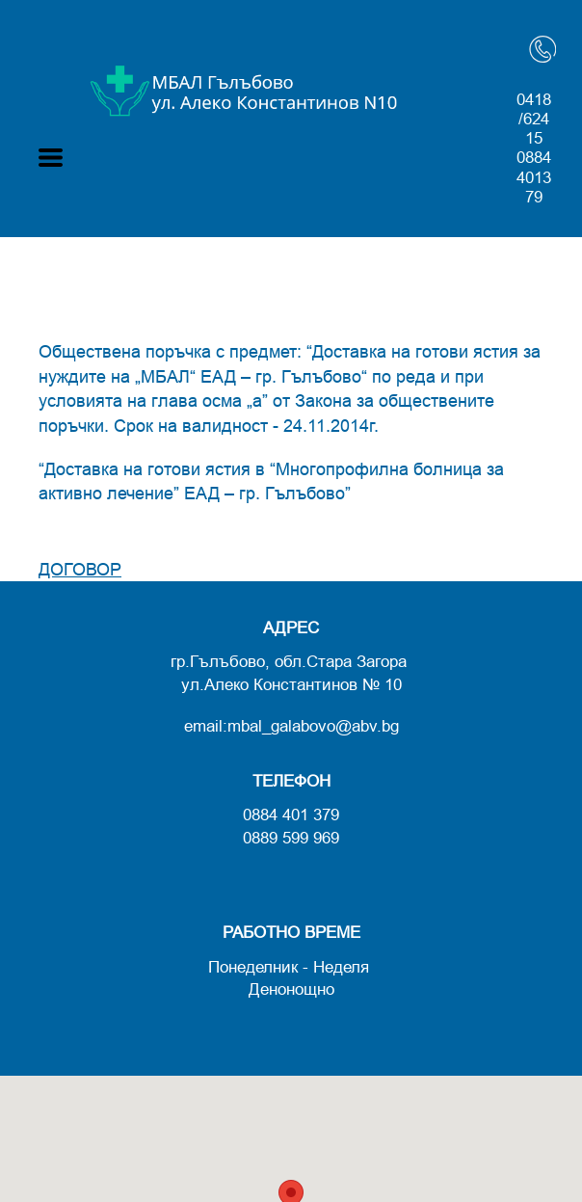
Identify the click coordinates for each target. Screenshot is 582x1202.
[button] (51, 158)
